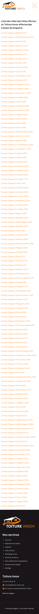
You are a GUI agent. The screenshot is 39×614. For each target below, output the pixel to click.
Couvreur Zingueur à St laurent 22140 (14, 433)
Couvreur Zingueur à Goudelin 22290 (14, 97)
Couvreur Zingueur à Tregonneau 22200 (15, 467)
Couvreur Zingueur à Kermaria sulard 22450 (17, 132)
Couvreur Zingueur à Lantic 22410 (13, 183)
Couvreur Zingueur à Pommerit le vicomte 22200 (18, 355)
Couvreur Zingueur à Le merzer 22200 (14, 196)
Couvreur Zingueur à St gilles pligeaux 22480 (17, 424)
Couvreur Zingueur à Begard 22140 (13, 33)
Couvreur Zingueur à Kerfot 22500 (13, 123)
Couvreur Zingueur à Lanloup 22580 (14, 162)
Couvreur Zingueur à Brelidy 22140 (13, 54)
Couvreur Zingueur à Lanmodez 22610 (15, 166)
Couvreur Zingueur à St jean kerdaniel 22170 (17, 428)
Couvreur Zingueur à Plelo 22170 (13, 256)
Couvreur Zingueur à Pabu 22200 (13, 231)
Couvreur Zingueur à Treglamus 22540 (15, 463)
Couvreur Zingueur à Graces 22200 (13, 102)
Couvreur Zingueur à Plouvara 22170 (14, 338)
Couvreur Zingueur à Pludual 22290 (14, 342)
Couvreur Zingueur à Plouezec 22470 (14, 299)
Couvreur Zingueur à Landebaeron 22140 (16, 149)
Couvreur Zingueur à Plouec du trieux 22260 (17, 295)
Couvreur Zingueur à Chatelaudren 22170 (16, 76)
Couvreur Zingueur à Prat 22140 (12, 372)
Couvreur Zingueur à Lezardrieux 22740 (15, 200)
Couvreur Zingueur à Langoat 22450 (14, 153)
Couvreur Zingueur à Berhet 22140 (13, 41)
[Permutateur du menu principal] (35, 5)
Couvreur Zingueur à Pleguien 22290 (14, 248)
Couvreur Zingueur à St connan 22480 (14, 411)
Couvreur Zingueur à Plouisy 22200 (14, 317)
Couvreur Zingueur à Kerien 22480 (13, 127)
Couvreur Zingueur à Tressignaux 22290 (15, 484)
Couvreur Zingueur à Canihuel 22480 (14, 67)
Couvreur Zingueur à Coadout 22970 (14, 80)
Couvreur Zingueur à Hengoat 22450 (14, 115)
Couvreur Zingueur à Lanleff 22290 (13, 157)
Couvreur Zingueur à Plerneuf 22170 (14, 261)
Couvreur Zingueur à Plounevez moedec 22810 (18, 325)
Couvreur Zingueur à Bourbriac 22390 (14, 50)
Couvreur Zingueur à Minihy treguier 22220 (16, 222)
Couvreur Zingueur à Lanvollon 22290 (14, 188)
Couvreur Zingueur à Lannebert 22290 (15, 170)
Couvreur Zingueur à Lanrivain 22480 (14, 175)
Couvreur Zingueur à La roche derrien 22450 (17, 145)
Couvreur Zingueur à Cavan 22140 (13, 71)
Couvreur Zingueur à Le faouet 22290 (14, 192)
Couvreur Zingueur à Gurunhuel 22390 (15, 110)
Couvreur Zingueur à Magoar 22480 (14, 213)
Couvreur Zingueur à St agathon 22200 (15, 403)
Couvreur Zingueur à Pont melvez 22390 (15, 360)
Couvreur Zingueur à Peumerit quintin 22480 (17, 244)
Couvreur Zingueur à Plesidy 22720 (13, 265)
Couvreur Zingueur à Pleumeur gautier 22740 (17, 278)
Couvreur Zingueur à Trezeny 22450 (14, 497)
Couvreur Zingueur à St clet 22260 (13, 407)
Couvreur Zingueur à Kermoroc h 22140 (15, 136)
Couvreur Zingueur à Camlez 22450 (14, 63)
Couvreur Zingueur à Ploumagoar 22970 (15, 321)
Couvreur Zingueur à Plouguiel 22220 (14, 308)
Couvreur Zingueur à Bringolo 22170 (14, 59)
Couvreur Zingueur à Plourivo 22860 (14, 334)
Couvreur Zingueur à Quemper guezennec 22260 (18, 377)
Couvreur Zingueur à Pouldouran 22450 (15, 368)
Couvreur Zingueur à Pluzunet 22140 (14, 347)
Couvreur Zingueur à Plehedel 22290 (14, 252)
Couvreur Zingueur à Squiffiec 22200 (14, 394)
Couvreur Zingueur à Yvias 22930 (13, 506)
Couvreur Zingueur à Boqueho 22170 (14, 46)
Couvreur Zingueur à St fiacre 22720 (14, 416)
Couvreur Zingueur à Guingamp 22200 (15, 106)
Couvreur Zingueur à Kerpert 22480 (14, 140)
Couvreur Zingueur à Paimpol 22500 (14, 235)
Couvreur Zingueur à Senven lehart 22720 (16, 390)
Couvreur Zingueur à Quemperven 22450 (16, 381)
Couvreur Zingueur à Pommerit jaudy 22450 (17, 351)
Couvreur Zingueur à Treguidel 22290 (14, 471)
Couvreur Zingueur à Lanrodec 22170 (14, 179)
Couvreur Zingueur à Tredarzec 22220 (14, 458)
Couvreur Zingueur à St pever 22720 (14, 441)
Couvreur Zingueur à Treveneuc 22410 (15, 489)
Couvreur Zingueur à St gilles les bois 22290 (17, 420)
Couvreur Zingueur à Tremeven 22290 (14, 480)
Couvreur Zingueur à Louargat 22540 (14, 209)
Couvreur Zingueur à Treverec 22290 (14, 493)
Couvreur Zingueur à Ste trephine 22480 (15, 450)
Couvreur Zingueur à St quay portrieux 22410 (17, 446)
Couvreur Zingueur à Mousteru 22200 (14, 226)
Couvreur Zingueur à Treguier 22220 (14, 476)
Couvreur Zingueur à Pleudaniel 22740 (15, 274)
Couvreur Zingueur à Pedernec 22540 (14, 239)
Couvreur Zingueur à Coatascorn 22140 (15, 84)
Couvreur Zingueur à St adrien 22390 (14, 398)
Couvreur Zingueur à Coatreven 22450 (15, 89)
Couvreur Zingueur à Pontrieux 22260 (14, 364)
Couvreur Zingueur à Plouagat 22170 (14, 286)
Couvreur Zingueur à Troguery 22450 (14, 501)
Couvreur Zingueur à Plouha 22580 (13, 312)
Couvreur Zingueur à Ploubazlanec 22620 (16, 291)
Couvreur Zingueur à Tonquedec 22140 (15, 454)
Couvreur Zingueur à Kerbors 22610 (14, 119)
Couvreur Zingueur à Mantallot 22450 (14, 218)
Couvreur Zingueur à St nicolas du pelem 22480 (18, 437)
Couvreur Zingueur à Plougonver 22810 (15, 304)
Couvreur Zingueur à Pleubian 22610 (14, 269)
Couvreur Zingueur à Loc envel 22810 (14, 205)
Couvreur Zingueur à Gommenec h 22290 (16, 93)
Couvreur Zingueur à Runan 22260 (13, 385)
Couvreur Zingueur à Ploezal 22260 (13, 282)
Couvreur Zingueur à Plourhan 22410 (14, 329)
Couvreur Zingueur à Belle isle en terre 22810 (17, 37)
